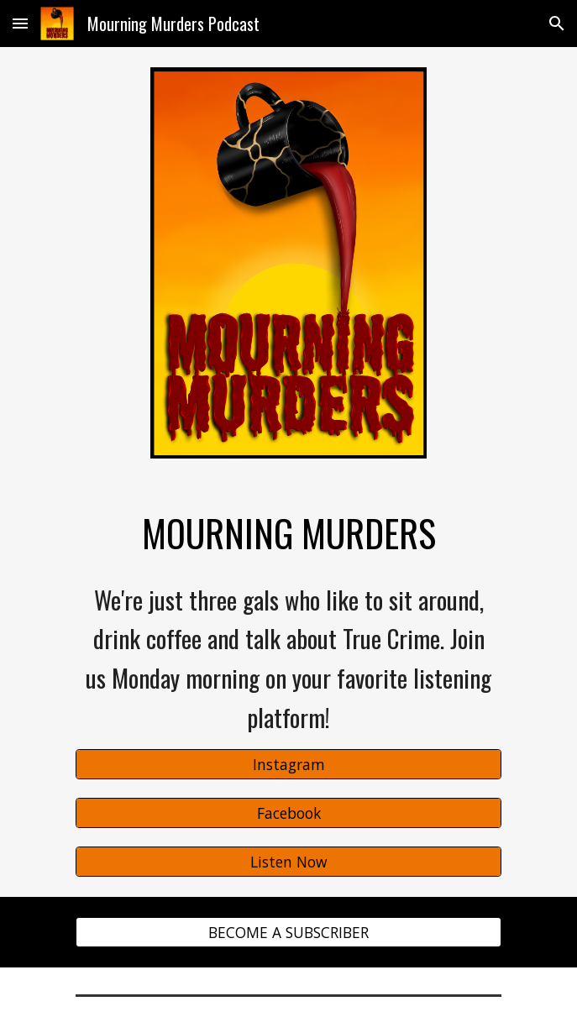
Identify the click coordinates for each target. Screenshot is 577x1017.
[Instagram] (288, 765)
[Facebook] (288, 813)
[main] (288, 533)
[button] (20, 23)
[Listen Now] (288, 861)
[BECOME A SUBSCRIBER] (288, 932)
